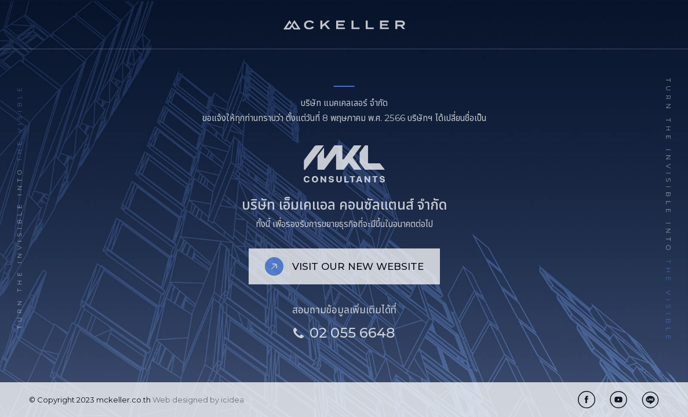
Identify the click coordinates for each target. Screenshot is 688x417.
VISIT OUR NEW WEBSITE (344, 266)
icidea (232, 399)
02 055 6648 (344, 332)
